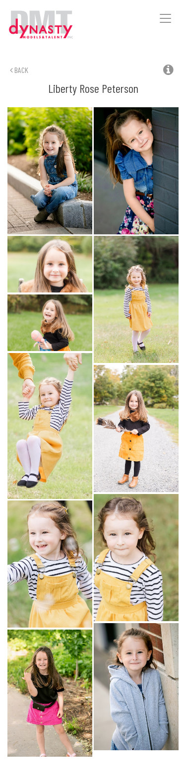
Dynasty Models (55, 25)
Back (19, 69)
